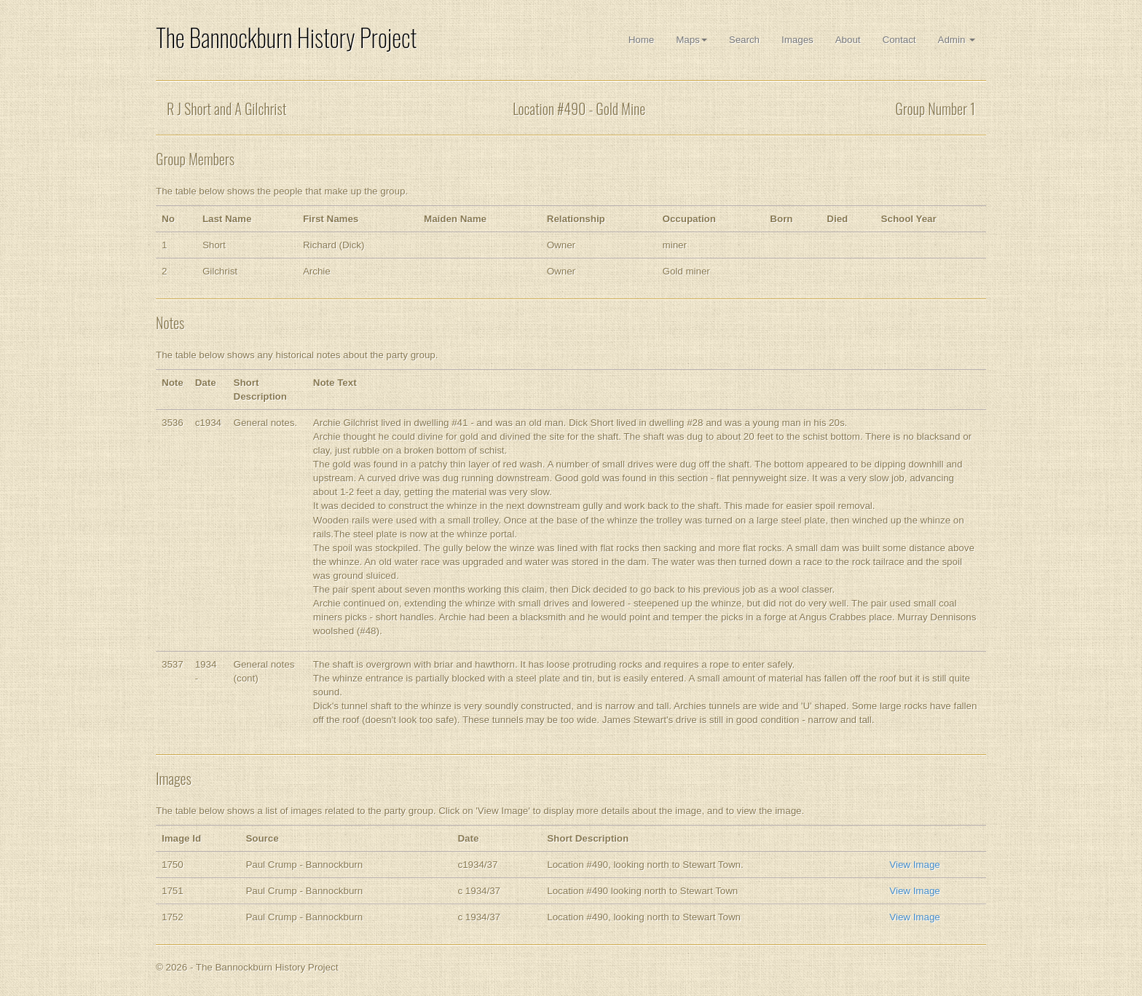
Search (744, 39)
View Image (914, 864)
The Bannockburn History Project (286, 37)
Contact (899, 39)
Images (797, 39)
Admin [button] (956, 39)
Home (642, 39)
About (848, 39)
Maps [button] (691, 39)
